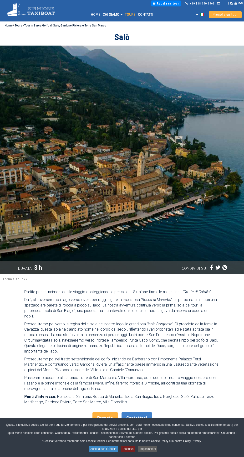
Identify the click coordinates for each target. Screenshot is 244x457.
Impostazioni (149, 449)
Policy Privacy (192, 441)
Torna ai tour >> (14, 279)
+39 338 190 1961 (202, 3)
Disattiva (128, 449)
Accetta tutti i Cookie (103, 449)
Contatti (145, 14)
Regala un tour (166, 3)
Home (95, 14)
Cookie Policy (159, 441)
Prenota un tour (225, 15)
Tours (130, 14)
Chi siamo (112, 14)
